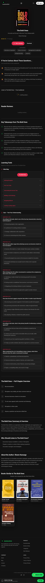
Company (3, 565)
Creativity (28, 53)
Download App (26, 543)
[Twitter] (21, 575)
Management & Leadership (35, 50)
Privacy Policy (26, 557)
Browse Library (26, 545)
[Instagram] (24, 575)
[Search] (34, 3)
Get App (40, 580)
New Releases (26, 551)
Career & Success (22, 50)
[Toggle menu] (21, 3)
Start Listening (18, 43)
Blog (2, 560)
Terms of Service (27, 560)
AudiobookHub (5, 3)
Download (29, 43)
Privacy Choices (26, 563)
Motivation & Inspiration (9, 50)
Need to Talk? (37, 575)
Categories (25, 548)
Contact (3, 563)
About (2, 557)
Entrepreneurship (19, 53)
